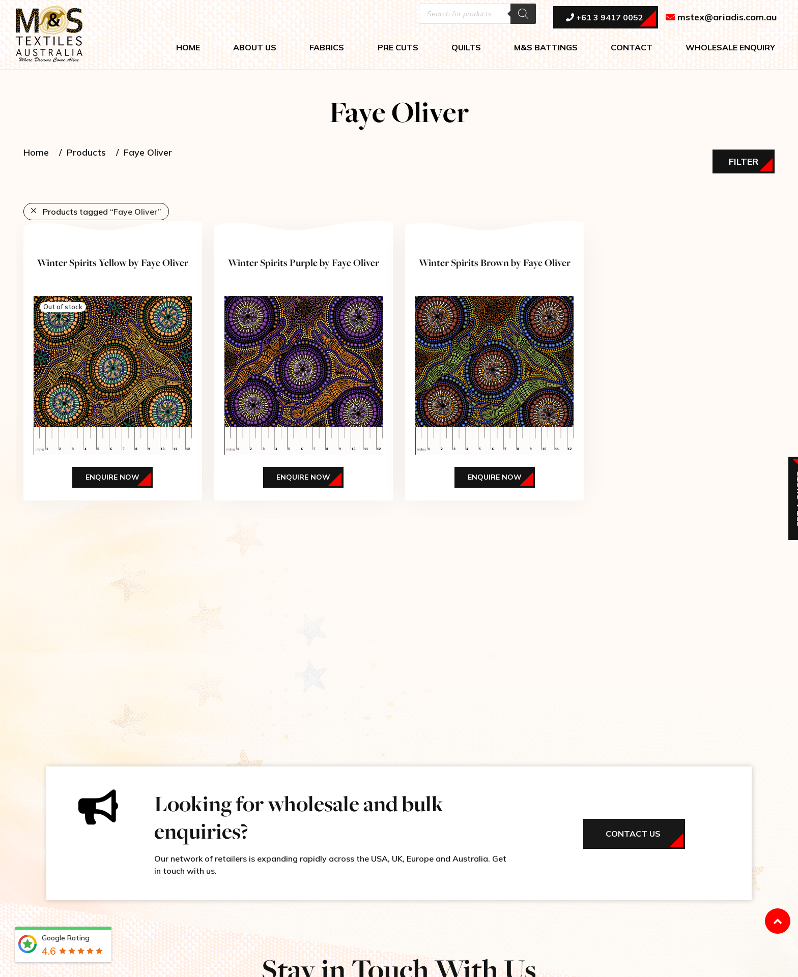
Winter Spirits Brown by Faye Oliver (495, 262)
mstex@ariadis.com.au (721, 18)
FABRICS (326, 49)
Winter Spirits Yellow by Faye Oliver (112, 262)
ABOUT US (254, 49)
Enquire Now (112, 477)
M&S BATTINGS (546, 49)
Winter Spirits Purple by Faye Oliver (303, 262)
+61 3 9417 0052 (604, 19)
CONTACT (631, 49)
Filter (743, 161)
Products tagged (102, 211)
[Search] (523, 15)
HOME (188, 49)
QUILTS (466, 49)
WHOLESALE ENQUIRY (730, 49)
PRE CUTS (398, 49)
